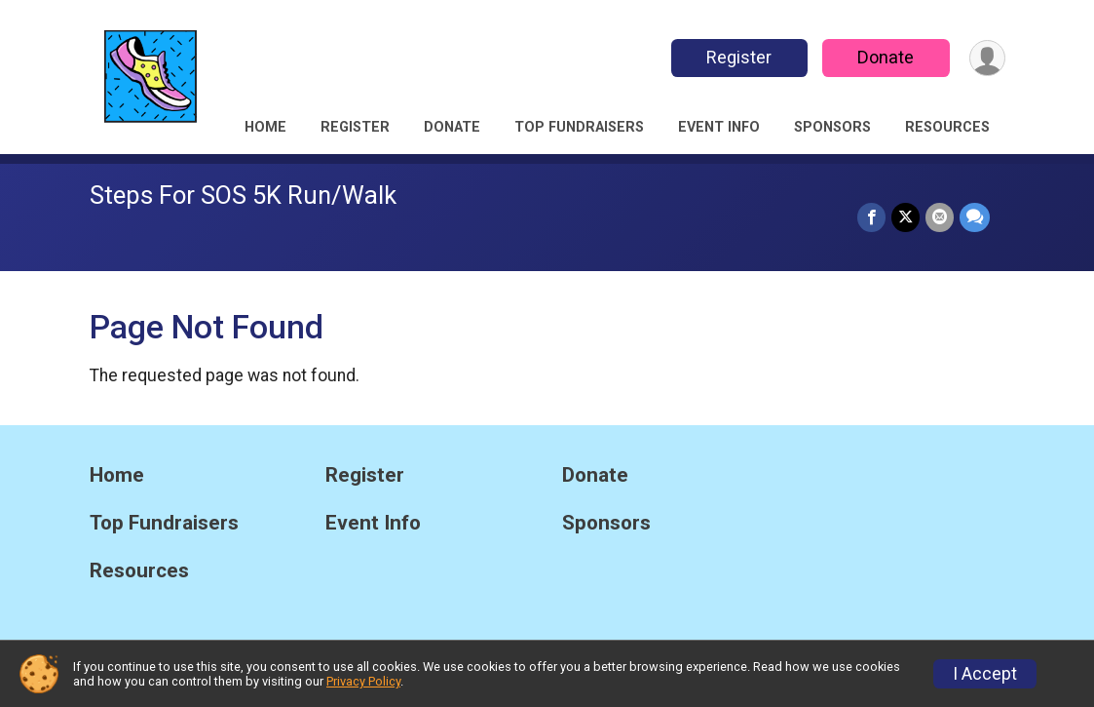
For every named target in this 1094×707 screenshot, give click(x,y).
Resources (947, 127)
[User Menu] (987, 58)
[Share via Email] (939, 217)
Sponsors (832, 127)
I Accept (985, 674)
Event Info (719, 127)
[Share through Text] (975, 217)
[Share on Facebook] (871, 217)
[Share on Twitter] (905, 217)
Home (265, 127)
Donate (885, 57)
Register (739, 57)
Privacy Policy (363, 681)
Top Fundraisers (579, 127)
